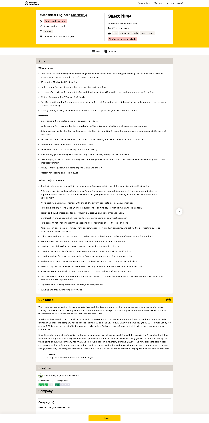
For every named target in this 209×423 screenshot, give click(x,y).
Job (95, 51)
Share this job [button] (46, 402)
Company (110, 51)
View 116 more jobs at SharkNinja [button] (75, 402)
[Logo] (32, 3)
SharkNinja (79, 15)
